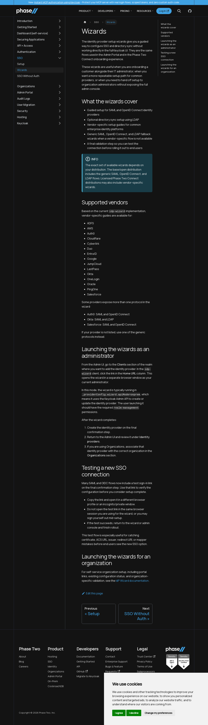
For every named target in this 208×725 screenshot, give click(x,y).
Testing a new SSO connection (168, 56)
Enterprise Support (116, 661)
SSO (50, 661)
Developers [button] (105, 11)
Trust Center (146, 656)
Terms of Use (144, 666)
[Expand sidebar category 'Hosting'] (59, 117)
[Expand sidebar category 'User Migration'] (59, 104)
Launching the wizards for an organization (168, 68)
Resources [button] (144, 11)
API (78, 666)
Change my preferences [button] (158, 713)
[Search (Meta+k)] (179, 11)
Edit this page (92, 593)
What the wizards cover (168, 25)
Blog (21, 661)
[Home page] (85, 22)
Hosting (52, 656)
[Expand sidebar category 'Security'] (59, 111)
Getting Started (86, 661)
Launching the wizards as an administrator (168, 44)
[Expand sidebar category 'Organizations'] (59, 86)
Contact (110, 656)
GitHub (82, 671)
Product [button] (85, 11)
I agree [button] (119, 713)
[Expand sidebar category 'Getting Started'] (59, 27)
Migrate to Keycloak (88, 676)
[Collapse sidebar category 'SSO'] (59, 58)
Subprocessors (146, 671)
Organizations (56, 671)
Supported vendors (167, 34)
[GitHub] (189, 11)
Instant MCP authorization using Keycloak (57, 2)
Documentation (86, 656)
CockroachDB (55, 686)
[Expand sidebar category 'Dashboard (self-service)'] (59, 33)
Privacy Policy (144, 661)
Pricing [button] (125, 11)
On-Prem (53, 681)
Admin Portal (55, 676)
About (22, 656)
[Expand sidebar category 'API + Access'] (59, 45)
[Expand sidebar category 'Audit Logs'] (59, 98)
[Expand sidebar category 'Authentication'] (59, 52)
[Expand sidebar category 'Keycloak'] (59, 123)
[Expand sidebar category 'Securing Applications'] (59, 39)
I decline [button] (133, 713)
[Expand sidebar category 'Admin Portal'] (59, 92)
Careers (23, 666)
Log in (164, 11)
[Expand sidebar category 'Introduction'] (59, 21)
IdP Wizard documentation (132, 581)
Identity (52, 666)
